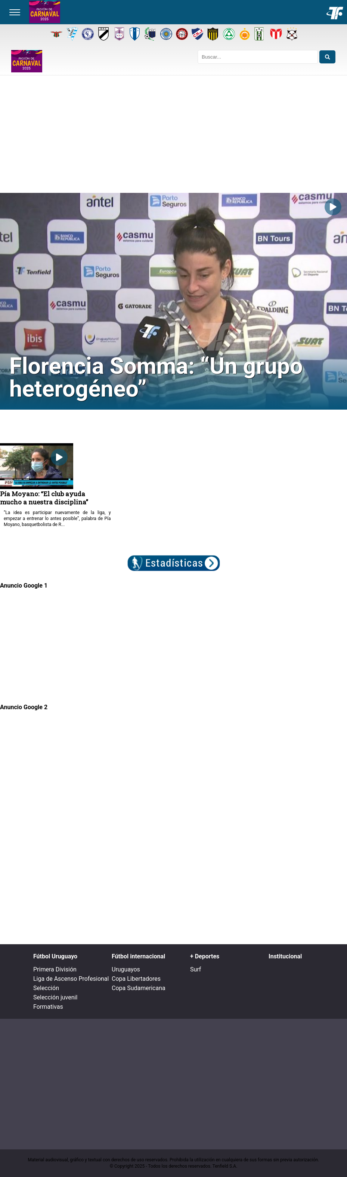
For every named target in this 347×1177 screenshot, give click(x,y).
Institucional (285, 956)
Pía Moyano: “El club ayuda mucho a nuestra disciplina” (44, 497)
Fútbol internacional (138, 956)
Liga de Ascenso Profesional (71, 978)
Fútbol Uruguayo (55, 956)
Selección (46, 988)
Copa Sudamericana (138, 988)
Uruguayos (126, 969)
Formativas (48, 1006)
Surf (195, 969)
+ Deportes (204, 956)
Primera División (55, 969)
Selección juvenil (55, 997)
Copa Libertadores (136, 978)
